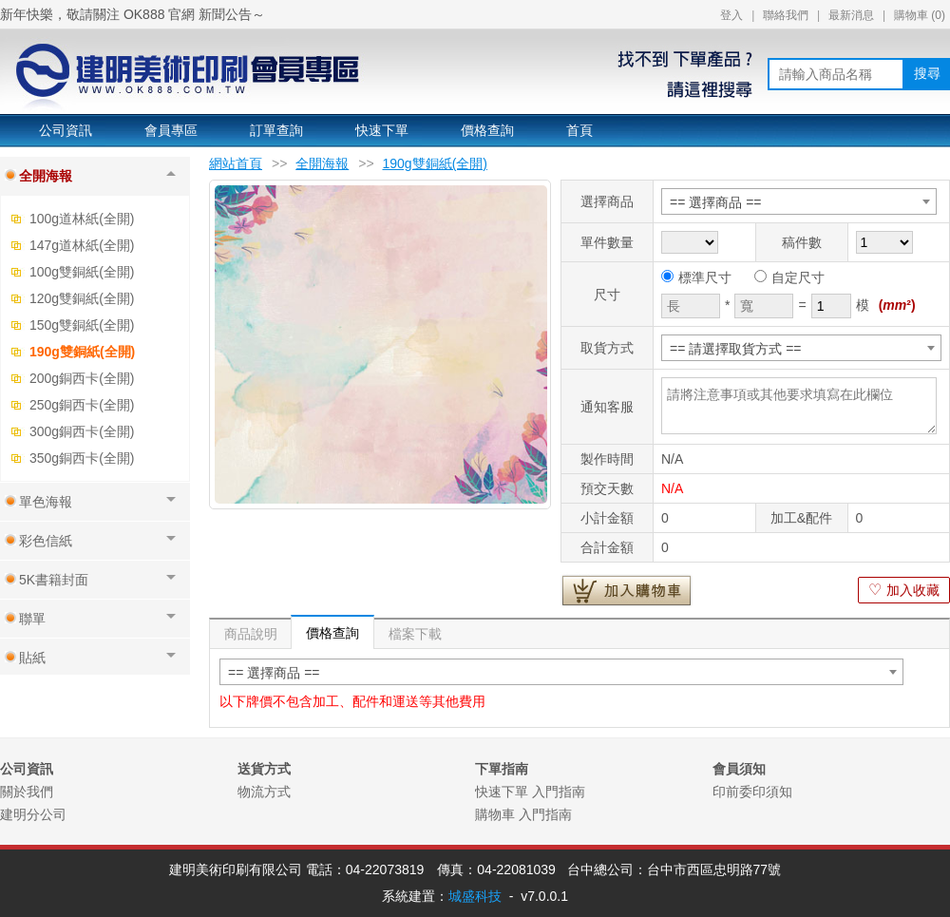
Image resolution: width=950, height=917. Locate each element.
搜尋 (927, 73)
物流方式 (264, 791)
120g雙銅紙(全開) (81, 298)
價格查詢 (487, 130)
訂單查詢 (276, 130)
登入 (731, 15)
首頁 (579, 130)
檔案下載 (415, 633)
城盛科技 (475, 896)
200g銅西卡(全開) (81, 378)
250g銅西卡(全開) (81, 404)
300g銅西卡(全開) (81, 431)
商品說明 (250, 633)
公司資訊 (65, 130)
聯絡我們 (785, 15)
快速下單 (381, 130)
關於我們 (26, 791)
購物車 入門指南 (523, 814)
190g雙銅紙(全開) (82, 351)
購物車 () (919, 15)
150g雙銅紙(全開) (81, 325)
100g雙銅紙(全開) (81, 271)
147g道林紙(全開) (81, 245)
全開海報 (322, 163)
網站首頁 (235, 163)
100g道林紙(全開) (81, 218)
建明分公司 (33, 814)
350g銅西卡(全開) (81, 458)
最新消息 (851, 15)
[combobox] (799, 201)
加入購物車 (626, 590)
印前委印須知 (752, 791)
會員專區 (171, 130)
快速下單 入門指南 (530, 791)
